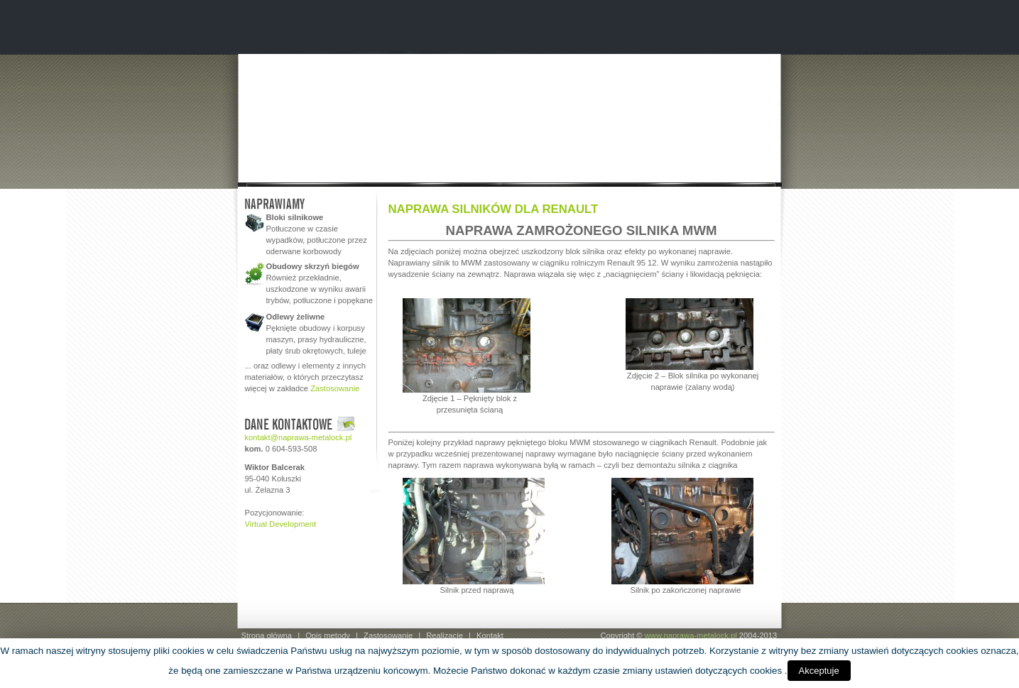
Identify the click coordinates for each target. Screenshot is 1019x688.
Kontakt (489, 635)
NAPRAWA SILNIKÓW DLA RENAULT (493, 209)
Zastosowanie (334, 388)
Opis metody (327, 635)
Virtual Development (281, 524)
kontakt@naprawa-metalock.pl (298, 437)
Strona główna (267, 635)
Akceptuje (819, 670)
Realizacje (444, 635)
